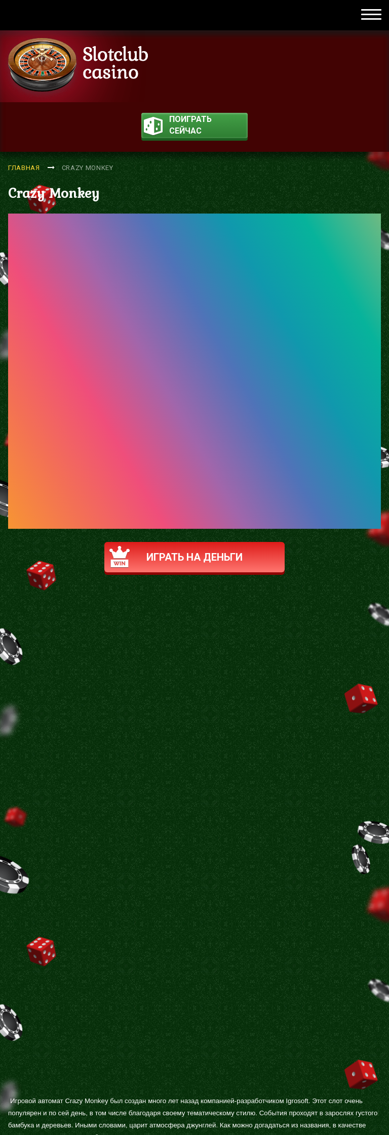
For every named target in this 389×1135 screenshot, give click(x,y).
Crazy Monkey (87, 168)
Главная (24, 168)
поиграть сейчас (178, 126)
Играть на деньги (176, 557)
